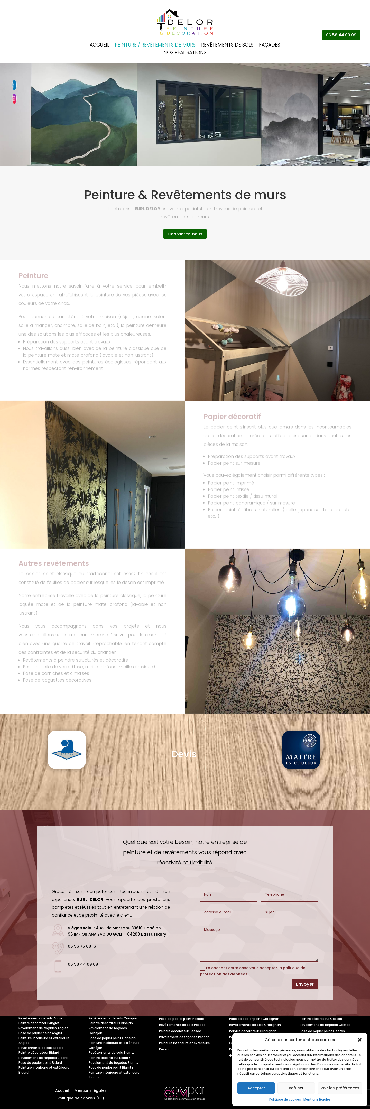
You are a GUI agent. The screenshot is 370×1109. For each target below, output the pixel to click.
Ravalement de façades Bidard (43, 1058)
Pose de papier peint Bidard (40, 1062)
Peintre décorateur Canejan (111, 1023)
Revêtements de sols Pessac (182, 1025)
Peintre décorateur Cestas (321, 1018)
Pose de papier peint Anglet (40, 1033)
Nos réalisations (184, 53)
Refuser (296, 1088)
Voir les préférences (339, 1088)
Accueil (99, 45)
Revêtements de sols (227, 45)
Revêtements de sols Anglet (41, 1018)
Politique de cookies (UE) (81, 1098)
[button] (359, 1039)
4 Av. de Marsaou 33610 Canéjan (128, 928)
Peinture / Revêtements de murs (155, 45)
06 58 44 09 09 (341, 35)
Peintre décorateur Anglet (39, 1023)
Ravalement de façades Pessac (184, 1037)
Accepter (256, 1088)
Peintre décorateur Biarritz (109, 1058)
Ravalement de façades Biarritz (114, 1062)
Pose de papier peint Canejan (112, 1038)
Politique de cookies (285, 1099)
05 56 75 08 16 (82, 946)
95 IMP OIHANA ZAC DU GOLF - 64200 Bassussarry (117, 934)
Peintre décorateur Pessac (180, 1031)
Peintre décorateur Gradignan (252, 1031)
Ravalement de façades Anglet (43, 1028)
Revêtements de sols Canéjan (113, 1018)
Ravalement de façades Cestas (325, 1025)
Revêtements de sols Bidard (40, 1048)
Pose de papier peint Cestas (322, 1031)
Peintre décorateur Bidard (38, 1052)
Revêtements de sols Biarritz (112, 1052)
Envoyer (305, 984)
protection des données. (224, 974)
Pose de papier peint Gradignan (254, 1018)
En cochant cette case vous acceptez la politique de (252, 971)
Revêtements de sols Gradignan (255, 1025)
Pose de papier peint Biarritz (111, 1067)
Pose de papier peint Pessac (181, 1018)
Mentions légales (317, 1099)
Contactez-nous (185, 234)
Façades (269, 45)
